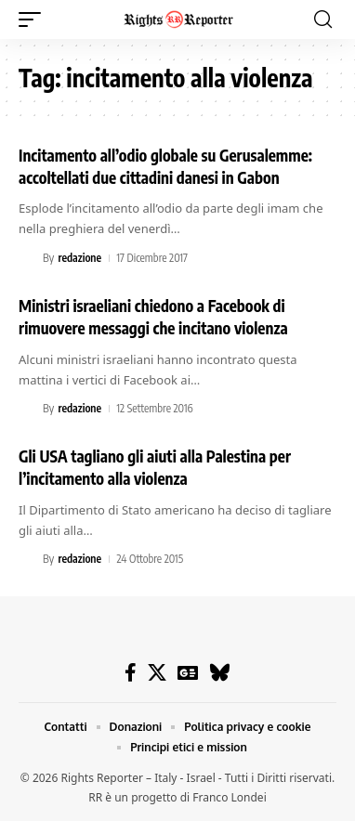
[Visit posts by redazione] (28, 258)
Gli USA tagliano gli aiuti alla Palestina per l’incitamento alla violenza (155, 467)
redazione (79, 258)
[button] (34, 19)
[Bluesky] (219, 672)
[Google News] (188, 672)
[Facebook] (130, 672)
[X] (157, 672)
